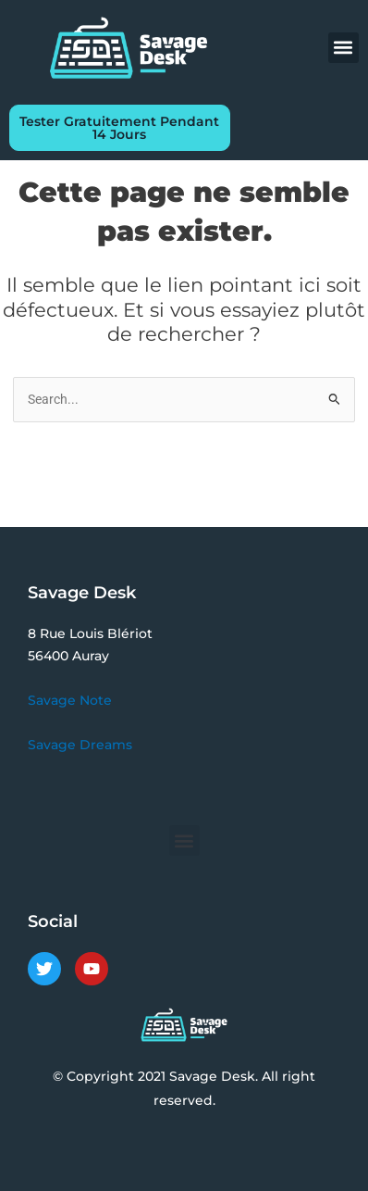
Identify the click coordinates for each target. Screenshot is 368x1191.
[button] (343, 47)
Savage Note (70, 700)
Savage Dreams (80, 744)
